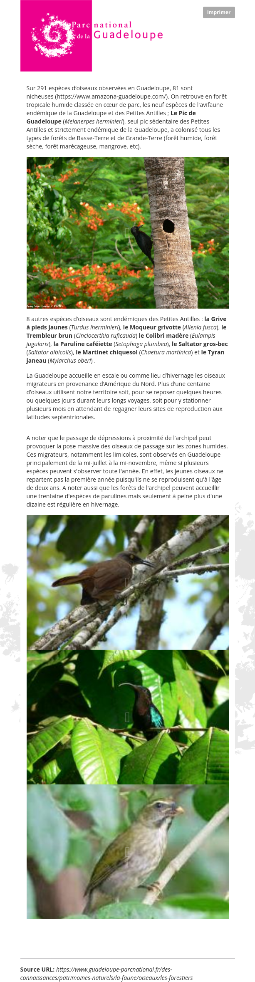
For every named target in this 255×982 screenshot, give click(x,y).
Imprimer (219, 12)
